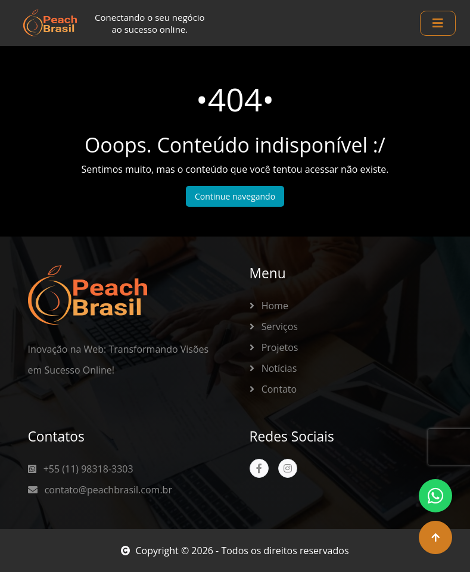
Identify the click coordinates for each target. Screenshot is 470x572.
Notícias (273, 368)
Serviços (274, 326)
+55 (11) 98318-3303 (80, 468)
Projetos (274, 347)
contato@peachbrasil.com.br (100, 489)
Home (269, 305)
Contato (273, 389)
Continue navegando (235, 196)
